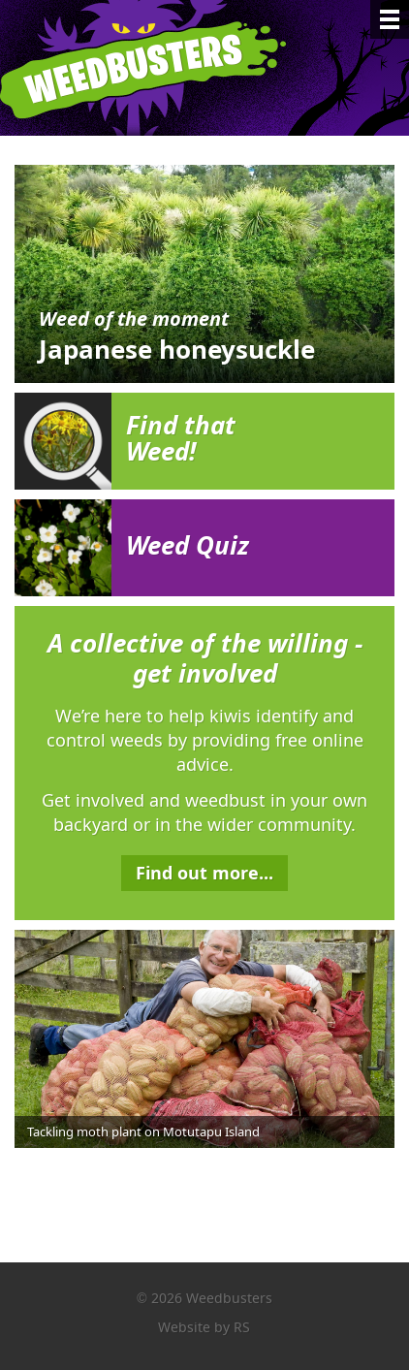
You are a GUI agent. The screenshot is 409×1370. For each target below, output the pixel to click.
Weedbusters (157, 68)
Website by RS (204, 1327)
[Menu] (389, 19)
